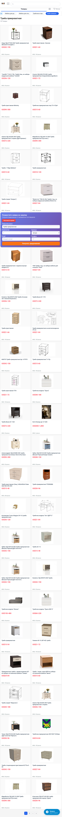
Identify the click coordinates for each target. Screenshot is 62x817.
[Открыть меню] (8, 4)
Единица (34, 230)
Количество (5, 230)
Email (3, 236)
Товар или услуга (7, 224)
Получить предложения (31, 243)
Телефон (34, 236)
